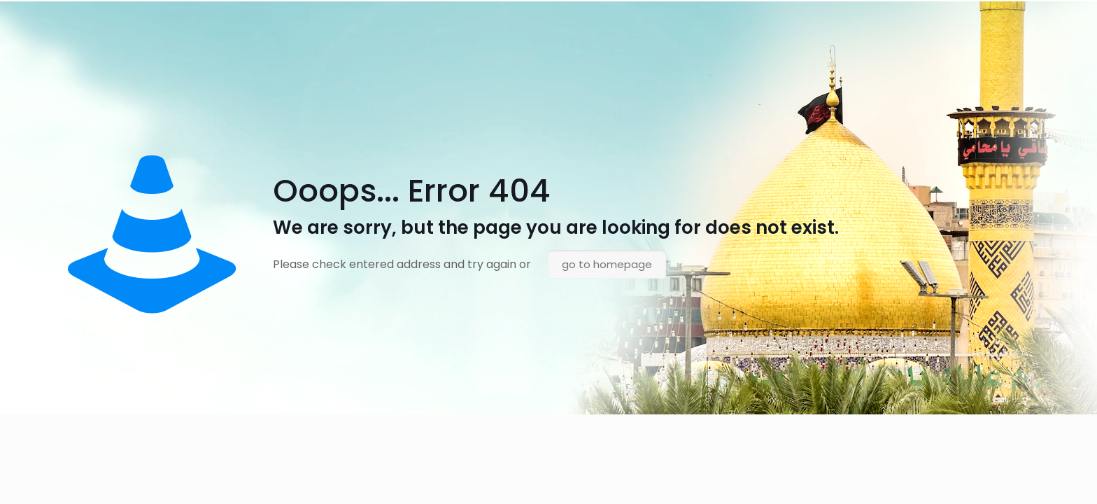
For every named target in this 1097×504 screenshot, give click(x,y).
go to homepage (607, 264)
